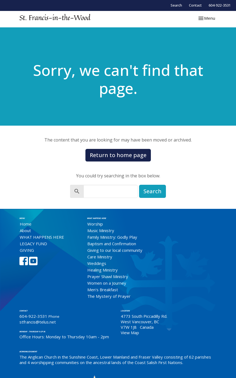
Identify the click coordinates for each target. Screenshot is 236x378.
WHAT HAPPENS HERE (42, 237)
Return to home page (118, 155)
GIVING (27, 250)
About (25, 230)
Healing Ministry (102, 270)
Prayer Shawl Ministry (107, 276)
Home (25, 224)
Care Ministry (99, 256)
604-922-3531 (220, 5)
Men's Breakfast (102, 289)
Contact (195, 5)
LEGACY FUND (33, 243)
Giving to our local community (114, 250)
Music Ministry (100, 230)
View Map (130, 332)
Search (176, 5)
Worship (95, 224)
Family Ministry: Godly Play (112, 237)
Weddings (96, 263)
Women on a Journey (106, 283)
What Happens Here (96, 218)
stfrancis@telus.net (37, 322)
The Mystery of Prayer (109, 296)
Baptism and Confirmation (111, 243)
